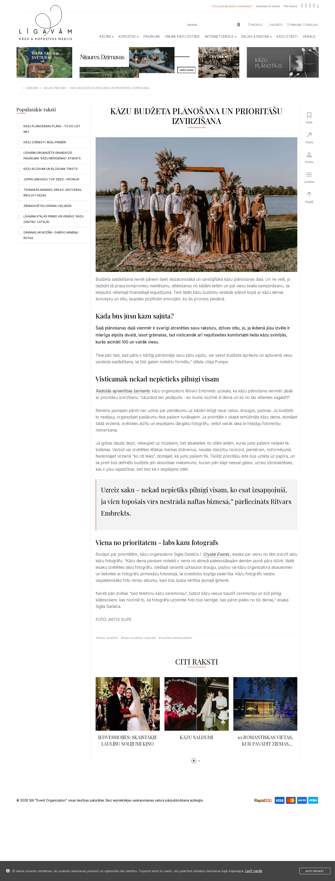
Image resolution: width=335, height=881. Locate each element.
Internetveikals (220, 36)
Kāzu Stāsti (287, 36)
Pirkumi (295, 25)
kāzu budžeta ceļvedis (139, 638)
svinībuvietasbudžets (176, 638)
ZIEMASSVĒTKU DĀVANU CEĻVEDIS (47, 206)
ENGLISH (310, 25)
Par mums (290, 6)
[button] (193, 760)
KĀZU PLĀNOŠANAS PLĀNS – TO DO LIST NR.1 (51, 129)
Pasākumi (152, 36)
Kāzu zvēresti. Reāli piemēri (44, 142)
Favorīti (275, 25)
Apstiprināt (314, 871)
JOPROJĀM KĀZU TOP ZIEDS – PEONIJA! (51, 179)
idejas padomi (54, 88)
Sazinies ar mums (268, 6)
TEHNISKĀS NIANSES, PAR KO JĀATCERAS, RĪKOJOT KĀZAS (52, 192)
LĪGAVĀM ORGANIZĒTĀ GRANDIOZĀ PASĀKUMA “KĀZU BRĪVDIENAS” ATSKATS (52, 155)
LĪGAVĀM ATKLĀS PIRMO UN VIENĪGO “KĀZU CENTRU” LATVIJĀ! (53, 219)
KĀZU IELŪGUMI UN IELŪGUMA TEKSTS (50, 169)
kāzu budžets (108, 638)
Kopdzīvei (128, 36)
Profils (255, 25)
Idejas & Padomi (256, 36)
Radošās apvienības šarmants (123, 391)
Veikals (309, 36)
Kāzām (107, 36)
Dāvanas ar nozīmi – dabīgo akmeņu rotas (50, 235)
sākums (33, 88)
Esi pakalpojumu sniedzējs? (233, 6)
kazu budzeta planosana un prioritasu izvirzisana (109, 88)
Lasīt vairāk (253, 871)
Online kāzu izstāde (182, 36)
